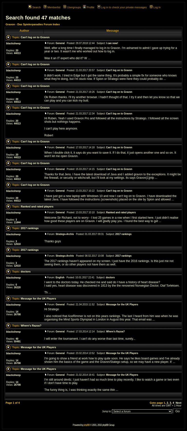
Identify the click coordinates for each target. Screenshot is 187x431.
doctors (25, 271)
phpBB (87, 425)
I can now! (112, 43)
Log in (155, 7)
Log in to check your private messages (122, 7)
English (60, 277)
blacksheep (13, 43)
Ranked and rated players (37, 206)
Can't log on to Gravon (35, 37)
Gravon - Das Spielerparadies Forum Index (33, 24)
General (60, 43)
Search (34, 7)
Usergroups (72, 7)
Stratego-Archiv (65, 234)
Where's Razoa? (31, 325)
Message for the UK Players (38, 298)
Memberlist (52, 7)
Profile (88, 7)
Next (178, 402)
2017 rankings (29, 228)
